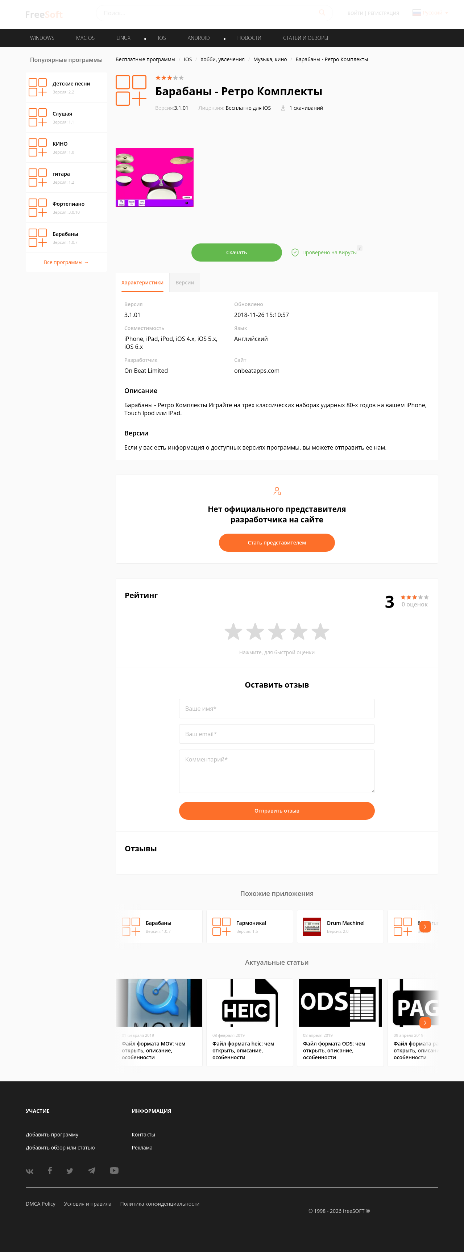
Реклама (142, 1147)
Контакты (144, 1134)
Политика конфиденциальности (159, 1203)
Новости (249, 37)
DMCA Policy (40, 1203)
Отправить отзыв (276, 810)
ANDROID (199, 37)
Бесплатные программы (145, 59)
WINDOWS (42, 37)
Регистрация (383, 13)
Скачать (236, 252)
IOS (162, 37)
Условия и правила (87, 1203)
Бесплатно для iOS (248, 107)
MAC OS (85, 37)
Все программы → (66, 262)
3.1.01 (171, 107)
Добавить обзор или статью (60, 1147)
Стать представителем (277, 542)
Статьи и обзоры (305, 37)
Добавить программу (52, 1134)
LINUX (123, 37)
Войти (355, 13)
